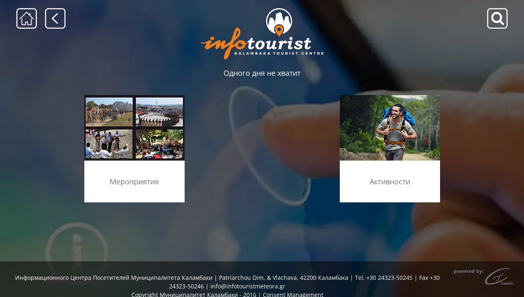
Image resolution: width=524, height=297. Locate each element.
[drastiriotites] (390, 98)
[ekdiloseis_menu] (134, 98)
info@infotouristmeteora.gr (247, 286)
